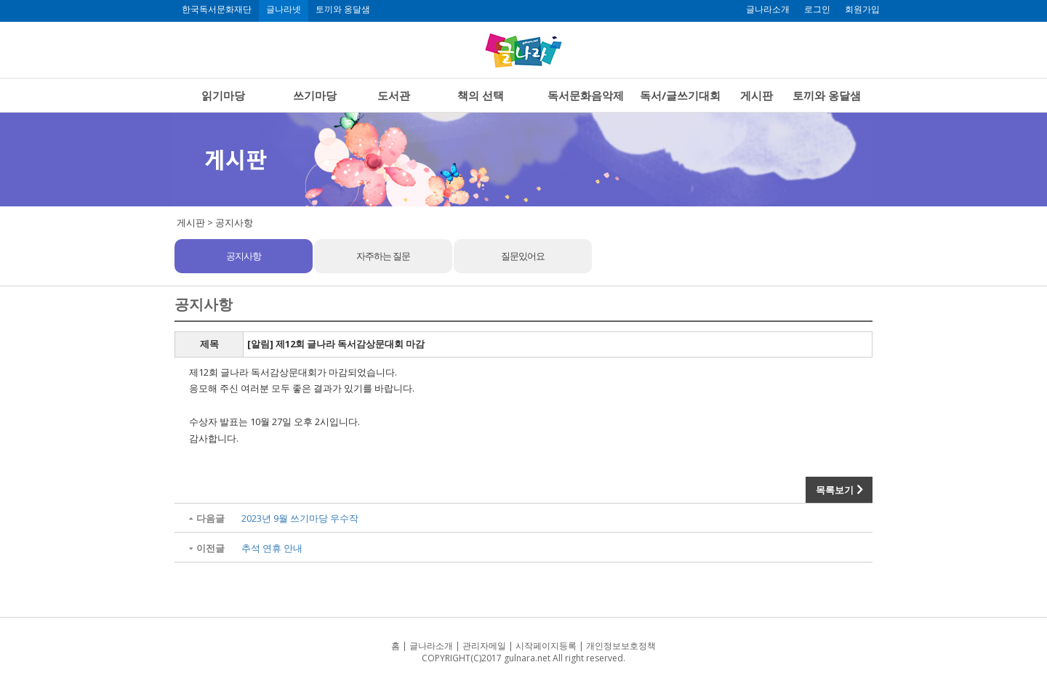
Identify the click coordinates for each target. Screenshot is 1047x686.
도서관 (393, 95)
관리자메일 (484, 645)
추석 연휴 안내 (271, 547)
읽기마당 (223, 95)
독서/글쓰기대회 (680, 95)
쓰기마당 (315, 95)
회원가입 (862, 9)
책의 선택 (480, 95)
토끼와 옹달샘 (343, 9)
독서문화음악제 (585, 95)
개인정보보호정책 (621, 645)
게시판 (756, 95)
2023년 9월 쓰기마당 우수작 (299, 518)
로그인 (817, 9)
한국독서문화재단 (217, 9)
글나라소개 (768, 9)
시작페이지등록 (546, 645)
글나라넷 (283, 9)
